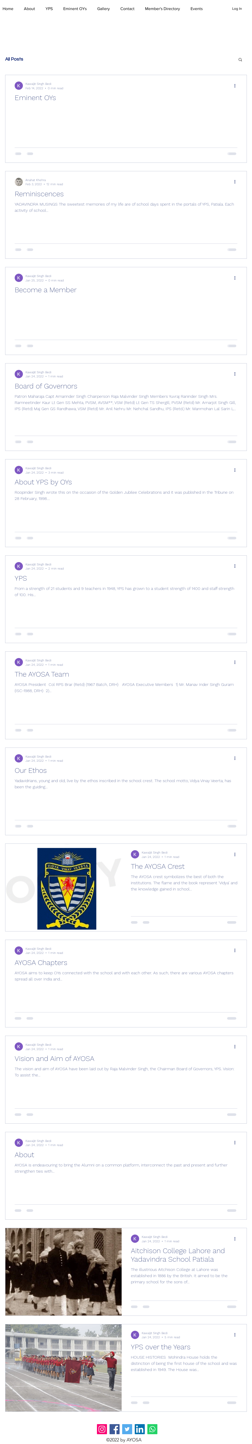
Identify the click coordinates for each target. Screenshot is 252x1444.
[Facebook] (115, 1429)
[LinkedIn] (140, 1429)
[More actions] (236, 86)
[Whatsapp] (152, 1429)
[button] (32, 9)
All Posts (14, 59)
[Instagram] (102, 1429)
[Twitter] (127, 1429)
